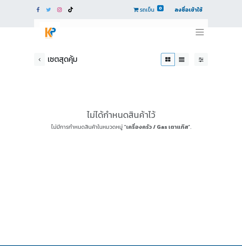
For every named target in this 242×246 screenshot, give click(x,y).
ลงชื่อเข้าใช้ (188, 9)
